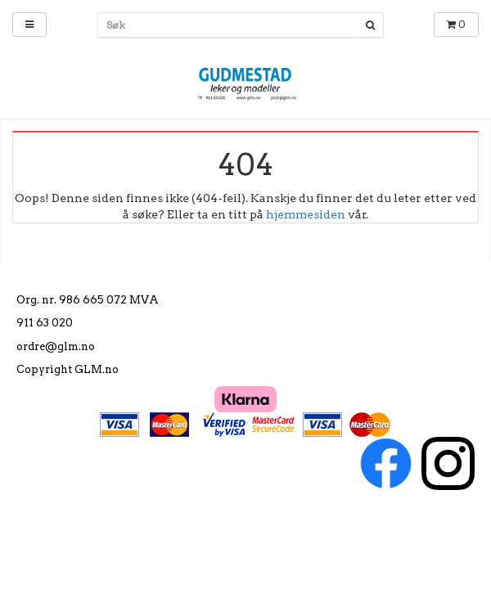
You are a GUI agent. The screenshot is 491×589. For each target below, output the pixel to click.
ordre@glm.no (55, 346)
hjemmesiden (305, 214)
